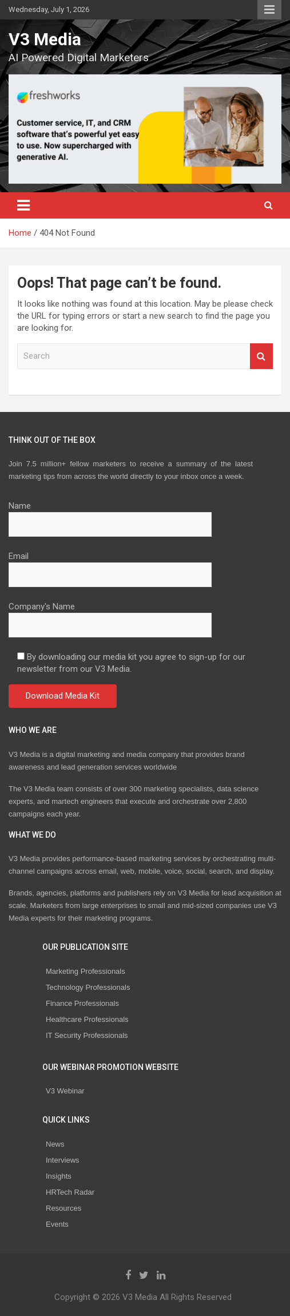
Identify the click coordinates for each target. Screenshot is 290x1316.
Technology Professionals (88, 987)
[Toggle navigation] (23, 205)
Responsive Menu (269, 9)
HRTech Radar (70, 1192)
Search (261, 356)
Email (110, 565)
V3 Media (45, 39)
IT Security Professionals (87, 1035)
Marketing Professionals (85, 971)
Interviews (63, 1160)
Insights (58, 1176)
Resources (63, 1208)
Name (110, 515)
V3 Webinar (65, 1091)
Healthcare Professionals (87, 1019)
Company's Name (110, 615)
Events (57, 1224)
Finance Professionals (82, 1003)
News (55, 1144)
